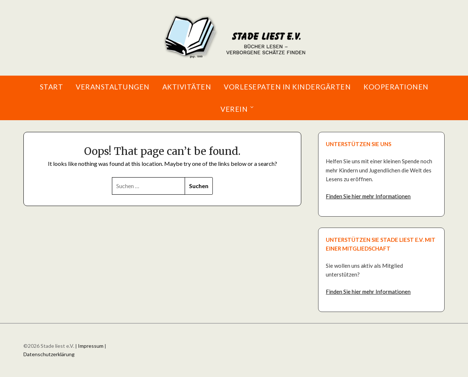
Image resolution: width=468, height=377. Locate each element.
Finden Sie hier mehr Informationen (368, 196)
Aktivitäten (186, 87)
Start (51, 87)
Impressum (90, 346)
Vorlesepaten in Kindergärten (287, 87)
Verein (234, 109)
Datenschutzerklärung (49, 354)
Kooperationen (396, 87)
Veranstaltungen (113, 87)
